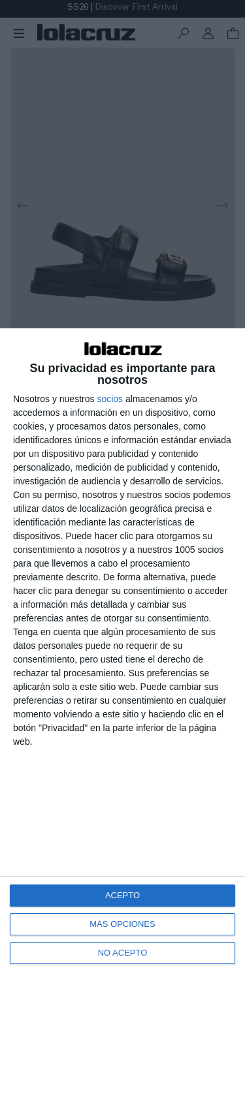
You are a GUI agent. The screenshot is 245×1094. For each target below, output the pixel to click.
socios (110, 398)
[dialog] (122, 711)
